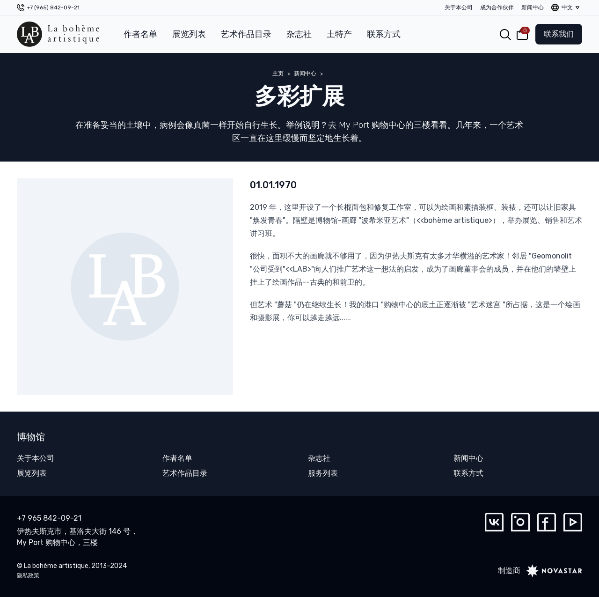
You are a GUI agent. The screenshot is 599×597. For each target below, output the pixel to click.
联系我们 (559, 33)
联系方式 (384, 34)
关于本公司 (459, 7)
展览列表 (189, 34)
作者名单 (140, 34)
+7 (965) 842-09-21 (53, 7)
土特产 (339, 34)
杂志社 (299, 34)
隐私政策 (28, 575)
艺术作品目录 (246, 34)
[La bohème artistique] (58, 34)
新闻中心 (532, 7)
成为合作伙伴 (497, 7)
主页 (278, 73)
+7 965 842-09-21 (49, 518)
